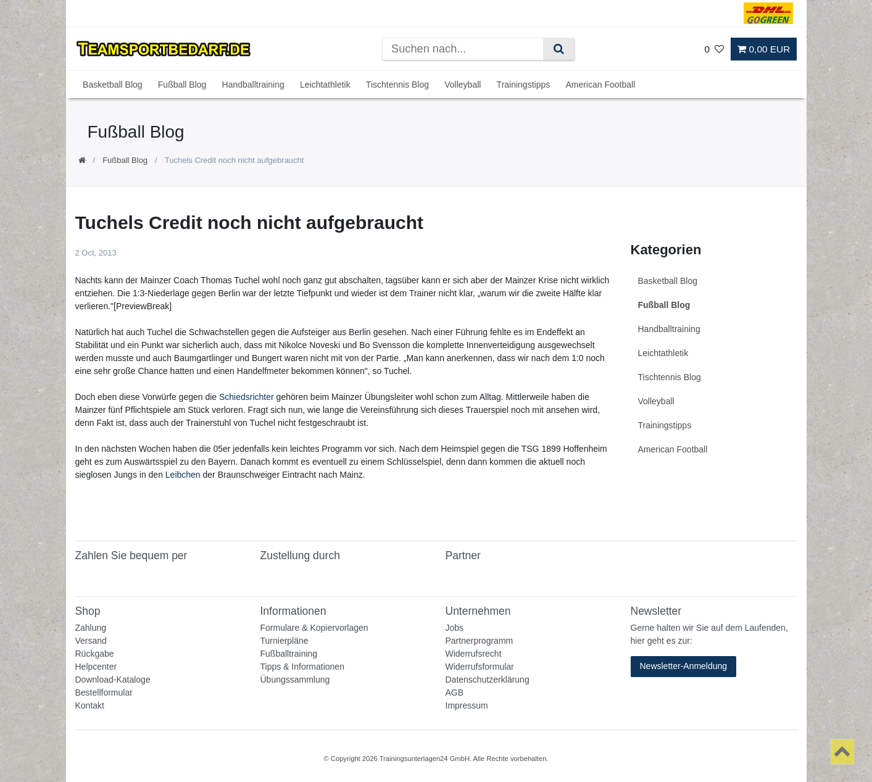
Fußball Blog (182, 84)
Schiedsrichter (246, 397)
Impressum (467, 705)
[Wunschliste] (714, 49)
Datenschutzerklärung (487, 679)
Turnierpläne (284, 641)
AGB (455, 692)
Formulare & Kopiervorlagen (314, 628)
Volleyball (462, 84)
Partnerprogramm (479, 641)
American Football (600, 84)
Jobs (455, 628)
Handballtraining (253, 84)
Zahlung (91, 628)
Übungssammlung (295, 679)
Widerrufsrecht (474, 654)
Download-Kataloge (113, 679)
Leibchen (183, 475)
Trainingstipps (523, 84)
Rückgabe (94, 654)
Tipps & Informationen (302, 667)
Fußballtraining (289, 654)
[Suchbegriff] (463, 49)
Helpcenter (96, 667)
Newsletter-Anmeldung (684, 666)
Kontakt (89, 705)
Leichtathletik (325, 84)
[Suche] (559, 49)
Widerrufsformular (480, 667)
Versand (91, 641)
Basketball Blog (113, 84)
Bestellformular (104, 692)
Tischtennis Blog (397, 84)
